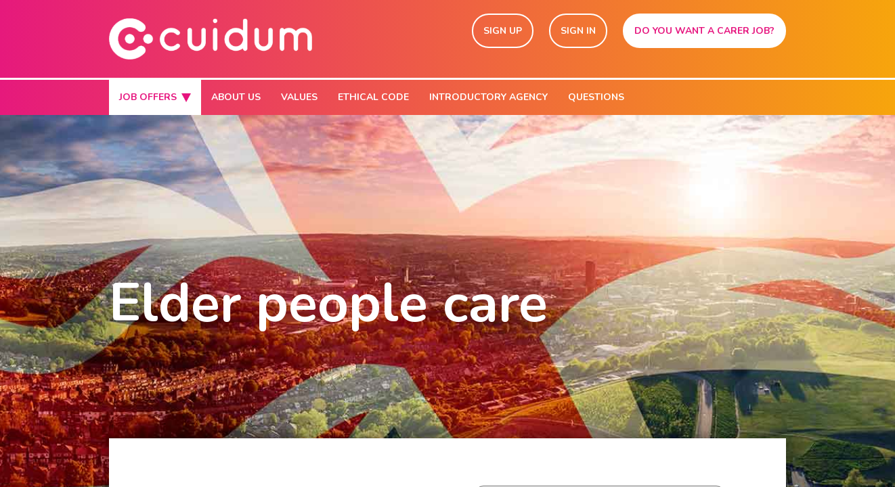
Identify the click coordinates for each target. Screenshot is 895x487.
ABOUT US (236, 97)
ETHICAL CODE (373, 97)
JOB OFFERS (155, 97)
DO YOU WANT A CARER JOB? (704, 30)
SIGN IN (578, 30)
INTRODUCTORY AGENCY (488, 97)
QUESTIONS (596, 97)
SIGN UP (502, 30)
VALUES (299, 97)
